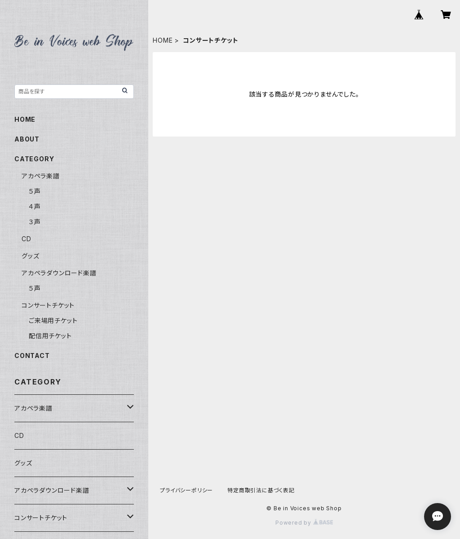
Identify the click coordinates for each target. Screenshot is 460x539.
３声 (35, 221)
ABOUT (27, 139)
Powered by (304, 522)
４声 (35, 206)
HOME (162, 40)
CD (26, 239)
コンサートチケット (48, 305)
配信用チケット (50, 336)
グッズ (30, 256)
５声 (35, 191)
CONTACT (32, 355)
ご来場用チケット (53, 320)
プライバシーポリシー (186, 490)
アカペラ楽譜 (41, 176)
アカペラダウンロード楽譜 (59, 273)
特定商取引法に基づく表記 (261, 490)
